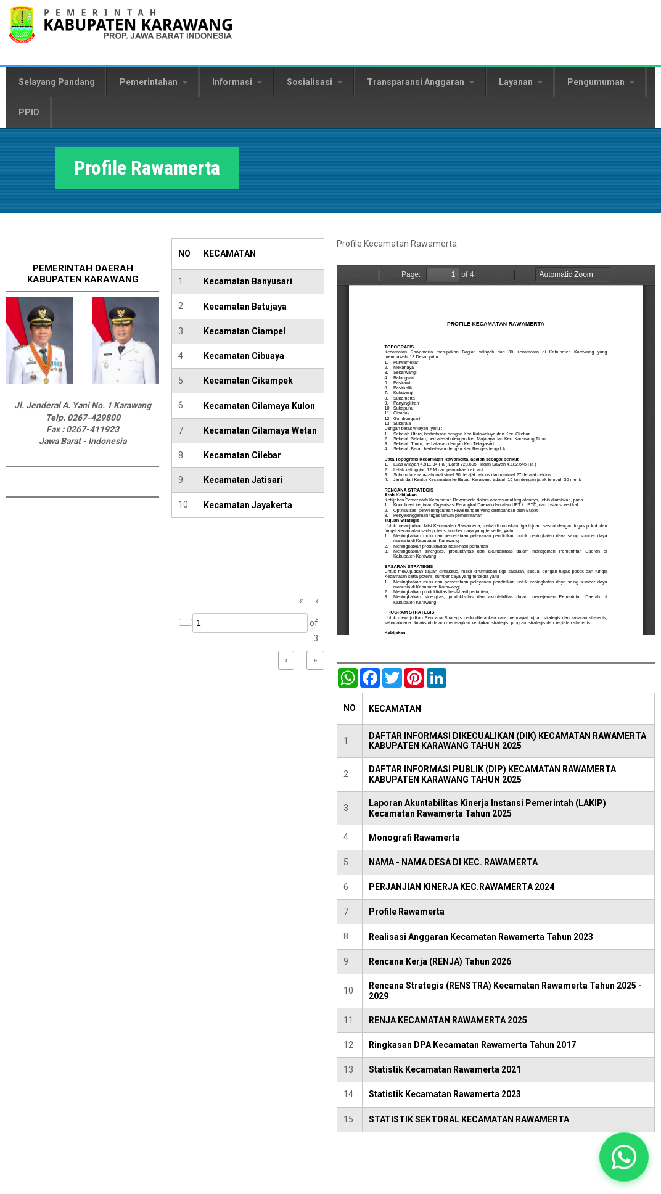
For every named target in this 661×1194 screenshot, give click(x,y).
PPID (28, 112)
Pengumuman (600, 82)
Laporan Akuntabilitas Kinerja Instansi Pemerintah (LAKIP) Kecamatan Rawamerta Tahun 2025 (487, 808)
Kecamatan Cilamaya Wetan (260, 430)
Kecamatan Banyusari (247, 281)
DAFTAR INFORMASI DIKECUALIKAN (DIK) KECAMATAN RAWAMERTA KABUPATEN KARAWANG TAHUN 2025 (507, 741)
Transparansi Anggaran (420, 82)
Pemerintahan (153, 82)
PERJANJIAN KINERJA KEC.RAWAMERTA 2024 (461, 887)
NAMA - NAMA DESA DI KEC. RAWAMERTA (453, 862)
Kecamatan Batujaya (245, 306)
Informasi (237, 82)
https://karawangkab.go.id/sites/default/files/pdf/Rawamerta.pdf (496, 450)
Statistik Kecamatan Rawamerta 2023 (445, 1094)
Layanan (521, 82)
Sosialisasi (314, 82)
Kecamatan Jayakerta (247, 505)
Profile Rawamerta (407, 911)
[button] (624, 1157)
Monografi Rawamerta (414, 837)
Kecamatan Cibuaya (243, 356)
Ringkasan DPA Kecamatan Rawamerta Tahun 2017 (472, 1045)
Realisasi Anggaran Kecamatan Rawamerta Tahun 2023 (481, 937)
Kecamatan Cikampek (248, 380)
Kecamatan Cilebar (242, 455)
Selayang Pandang (56, 82)
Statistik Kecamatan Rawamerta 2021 (445, 1069)
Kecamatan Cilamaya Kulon (259, 406)
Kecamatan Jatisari (243, 480)
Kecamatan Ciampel (244, 331)
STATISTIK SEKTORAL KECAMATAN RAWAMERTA (469, 1119)
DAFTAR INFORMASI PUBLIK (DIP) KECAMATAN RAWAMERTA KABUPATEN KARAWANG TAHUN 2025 (492, 774)
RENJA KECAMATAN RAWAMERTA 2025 (448, 1020)
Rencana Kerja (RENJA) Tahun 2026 (440, 961)
